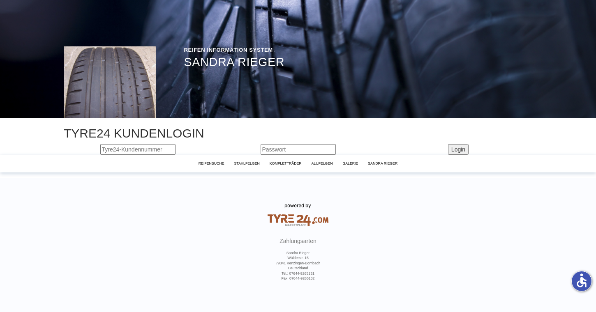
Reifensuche (211, 163)
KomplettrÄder (286, 163)
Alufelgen (322, 163)
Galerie (350, 163)
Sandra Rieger (382, 163)
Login (458, 149)
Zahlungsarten (298, 241)
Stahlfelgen (247, 163)
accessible (581, 280)
